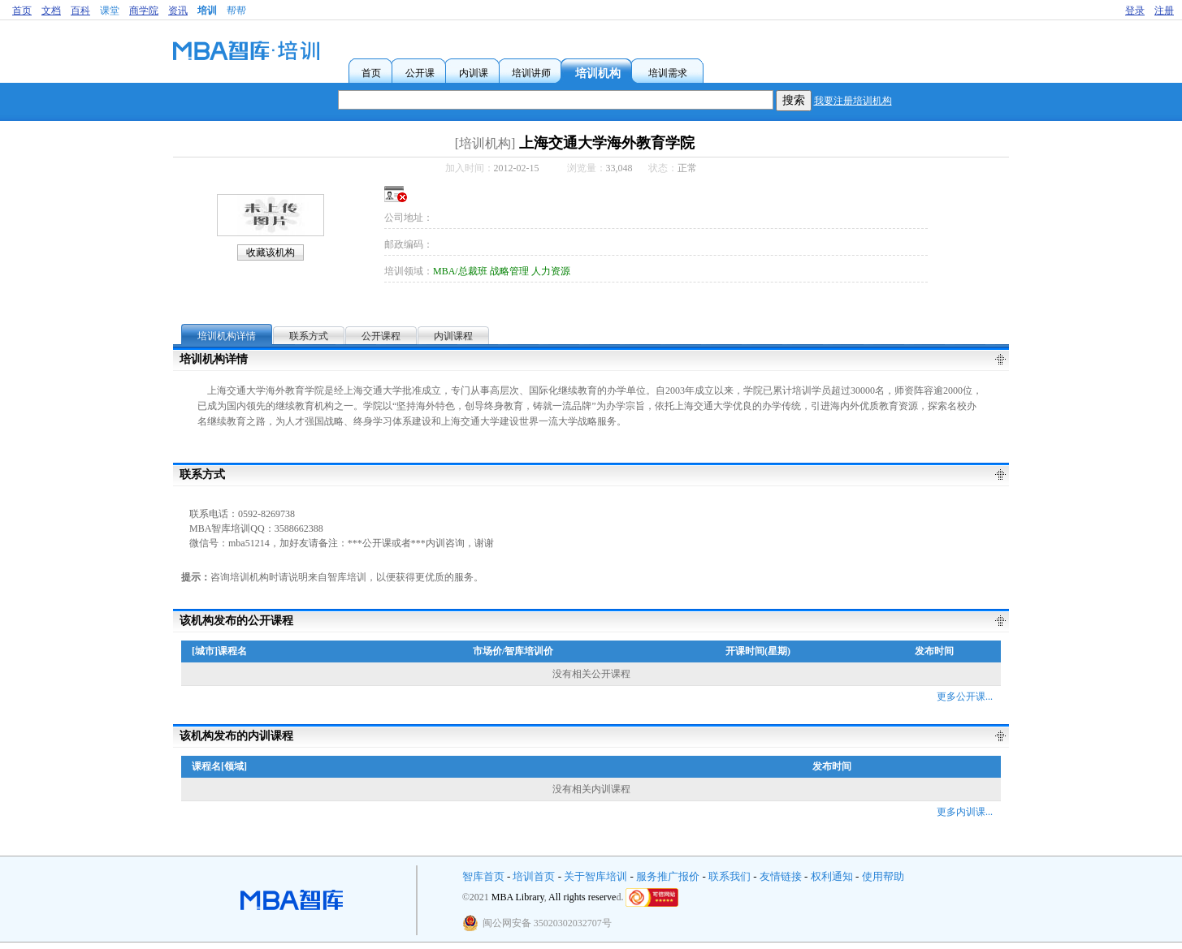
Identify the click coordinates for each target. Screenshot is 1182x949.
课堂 (109, 10)
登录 (1135, 10)
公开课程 (381, 336)
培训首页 (534, 876)
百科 (80, 10)
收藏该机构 (270, 252)
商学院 (143, 10)
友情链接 (781, 876)
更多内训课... (965, 811)
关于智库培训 (595, 876)
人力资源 (550, 271)
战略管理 (509, 271)
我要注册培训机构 (853, 100)
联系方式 (308, 336)
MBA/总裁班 (460, 271)
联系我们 (729, 876)
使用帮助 (883, 876)
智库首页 (483, 876)
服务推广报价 (667, 876)
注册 (1164, 10)
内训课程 (453, 336)
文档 (51, 10)
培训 (207, 10)
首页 (22, 10)
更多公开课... (965, 696)
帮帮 (236, 10)
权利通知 (832, 876)
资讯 (178, 10)
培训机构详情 (226, 336)
